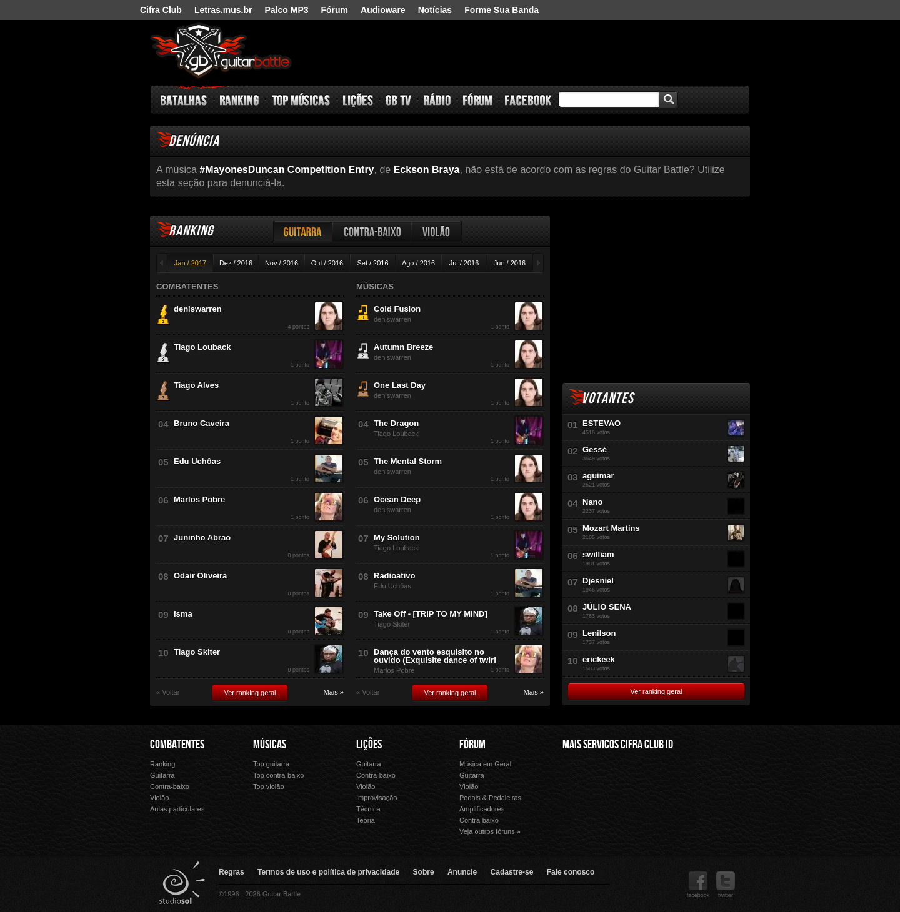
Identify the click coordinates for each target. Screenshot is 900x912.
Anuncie (462, 872)
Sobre (423, 872)
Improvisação (376, 797)
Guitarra (303, 231)
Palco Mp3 (655, 795)
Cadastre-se (512, 872)
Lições (358, 99)
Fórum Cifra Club (590, 794)
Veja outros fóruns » (490, 831)
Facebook (528, 99)
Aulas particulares (177, 809)
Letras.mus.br (223, 10)
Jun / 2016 (510, 263)
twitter (725, 884)
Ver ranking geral (250, 692)
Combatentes (177, 744)
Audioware (383, 10)
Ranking (239, 99)
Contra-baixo (372, 231)
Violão (436, 231)
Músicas (269, 744)
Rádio (437, 99)
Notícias (435, 10)
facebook (698, 884)
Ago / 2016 (418, 263)
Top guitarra (271, 764)
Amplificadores (481, 809)
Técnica (368, 809)
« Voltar (167, 692)
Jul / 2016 (464, 263)
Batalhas (184, 99)
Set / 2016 (372, 263)
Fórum (335, 10)
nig (703, 58)
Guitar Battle (221, 51)
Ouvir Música (590, 812)
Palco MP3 (286, 10)
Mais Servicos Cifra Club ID (617, 744)
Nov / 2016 (281, 263)
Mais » (334, 692)
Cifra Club (161, 10)
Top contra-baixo (278, 775)
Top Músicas (301, 99)
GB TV (399, 99)
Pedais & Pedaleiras (490, 797)
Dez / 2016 (235, 263)
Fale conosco (571, 872)
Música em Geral (485, 764)
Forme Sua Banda (501, 10)
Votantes (607, 398)
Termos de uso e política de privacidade (328, 872)
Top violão (268, 786)
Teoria (365, 820)
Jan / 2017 (190, 263)
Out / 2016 (327, 263)
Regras (231, 872)
